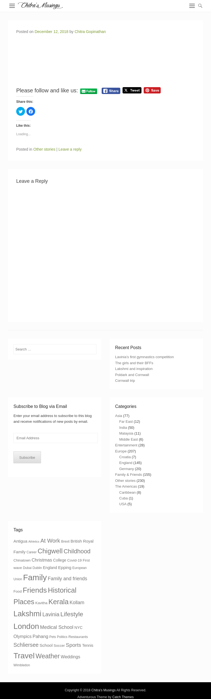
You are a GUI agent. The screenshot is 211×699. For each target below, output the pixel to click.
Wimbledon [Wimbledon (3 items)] (21, 665)
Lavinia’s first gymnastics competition (144, 357)
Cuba (123, 498)
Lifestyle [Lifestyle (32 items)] (71, 614)
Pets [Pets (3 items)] (52, 637)
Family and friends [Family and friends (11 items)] (67, 578)
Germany (126, 469)
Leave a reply (70, 149)
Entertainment (126, 445)
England (125, 463)
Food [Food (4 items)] (17, 591)
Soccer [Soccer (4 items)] (59, 645)
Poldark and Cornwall (132, 375)
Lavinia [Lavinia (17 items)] (50, 614)
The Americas (126, 486)
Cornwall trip (125, 380)
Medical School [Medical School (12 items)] (56, 627)
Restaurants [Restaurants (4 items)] (78, 637)
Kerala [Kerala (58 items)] (58, 602)
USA (122, 504)
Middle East (128, 439)
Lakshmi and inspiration (134, 369)
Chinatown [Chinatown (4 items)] (21, 560)
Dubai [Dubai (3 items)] (27, 568)
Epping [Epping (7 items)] (64, 567)
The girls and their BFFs (134, 363)
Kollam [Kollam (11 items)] (77, 602)
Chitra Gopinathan (90, 31)
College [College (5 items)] (59, 560)
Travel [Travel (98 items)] (24, 655)
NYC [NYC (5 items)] (78, 627)
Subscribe (27, 457)
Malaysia (126, 433)
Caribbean (127, 492)
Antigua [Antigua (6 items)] (20, 541)
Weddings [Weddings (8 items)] (70, 656)
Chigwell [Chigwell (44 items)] (50, 551)
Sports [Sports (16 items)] (73, 645)
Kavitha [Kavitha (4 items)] (41, 603)
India (123, 428)
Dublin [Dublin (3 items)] (37, 568)
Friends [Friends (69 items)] (35, 590)
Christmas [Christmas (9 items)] (42, 560)
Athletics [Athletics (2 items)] (33, 541)
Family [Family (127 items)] (35, 577)
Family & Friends (128, 475)
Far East (126, 421)
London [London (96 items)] (26, 626)
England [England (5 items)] (50, 567)
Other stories (44, 149)
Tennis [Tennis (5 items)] (87, 645)
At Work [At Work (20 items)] (50, 541)
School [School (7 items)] (46, 645)
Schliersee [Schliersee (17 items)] (25, 645)
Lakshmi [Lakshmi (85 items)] (27, 613)
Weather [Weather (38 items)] (48, 656)
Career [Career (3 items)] (31, 552)
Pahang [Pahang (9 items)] (40, 636)
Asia (118, 416)
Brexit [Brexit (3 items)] (65, 541)
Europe (121, 451)
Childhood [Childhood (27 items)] (76, 551)
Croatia (125, 457)
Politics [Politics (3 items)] (62, 637)
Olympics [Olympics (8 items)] (22, 636)
